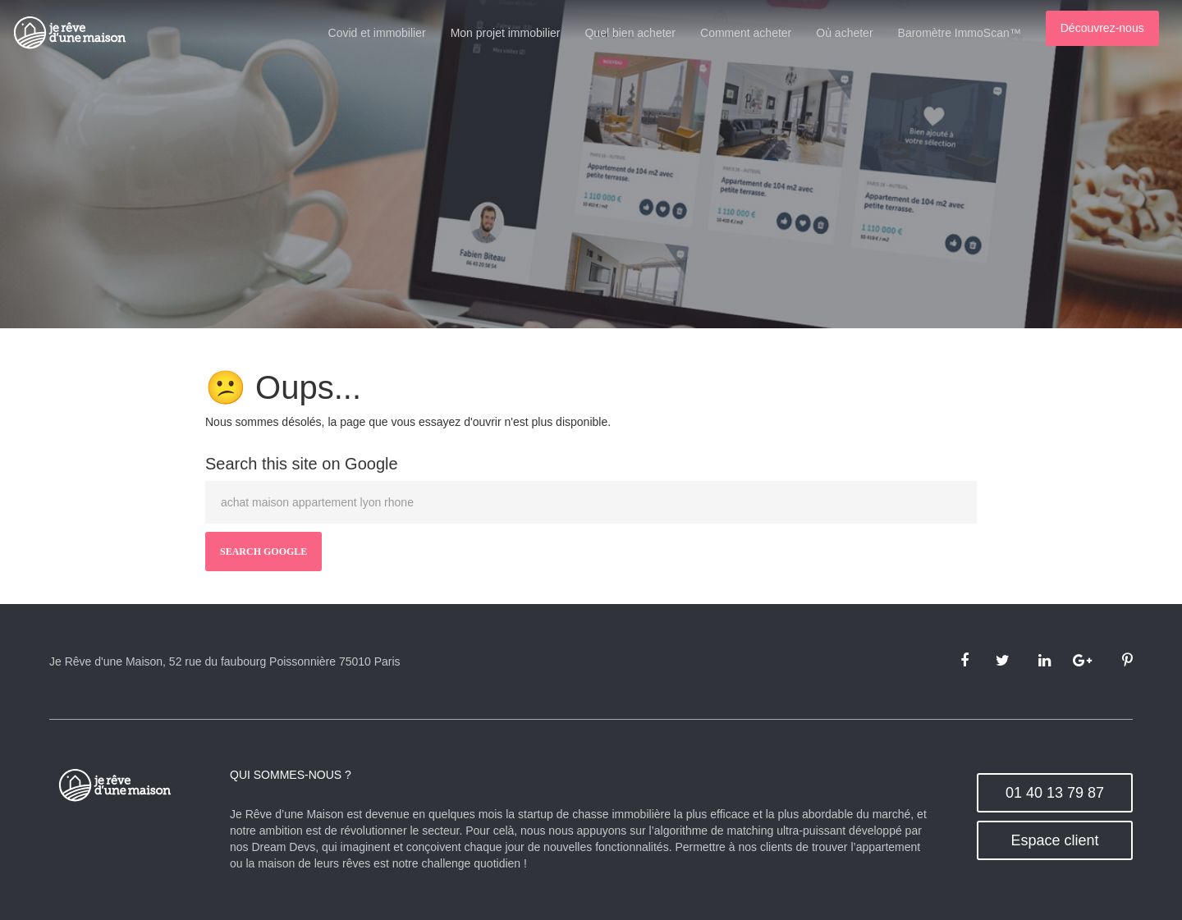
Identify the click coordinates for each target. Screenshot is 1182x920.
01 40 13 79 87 (1055, 793)
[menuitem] (1113, 30)
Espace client (1054, 840)
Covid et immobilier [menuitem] (388, 32)
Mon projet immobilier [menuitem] (516, 32)
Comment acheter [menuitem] (756, 32)
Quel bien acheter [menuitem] (641, 32)
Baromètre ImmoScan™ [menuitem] (970, 32)
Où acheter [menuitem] (855, 32)
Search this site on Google (301, 464)
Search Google (263, 551)
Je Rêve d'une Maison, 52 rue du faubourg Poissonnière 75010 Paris (225, 661)
